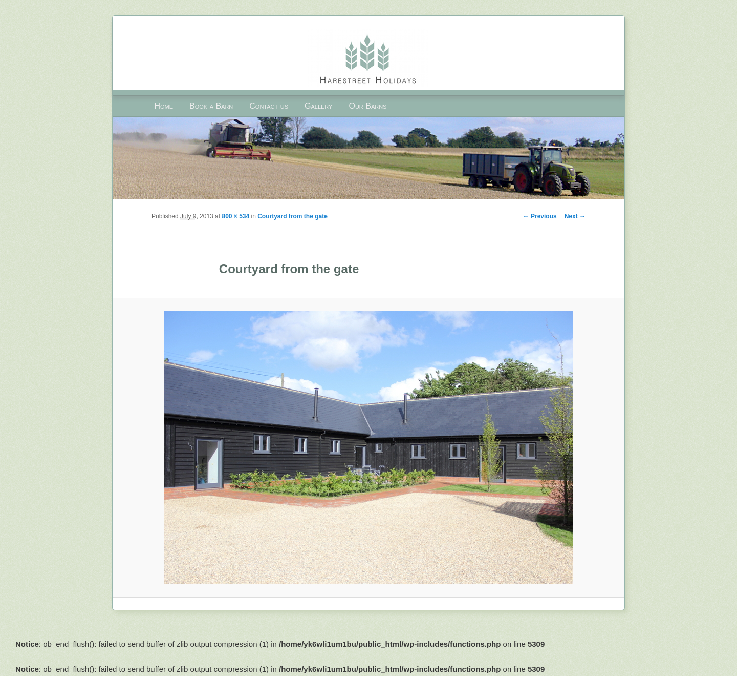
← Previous (540, 216)
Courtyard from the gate (292, 216)
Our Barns (367, 105)
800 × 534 (235, 216)
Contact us (268, 105)
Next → (575, 216)
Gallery (318, 105)
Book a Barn (211, 105)
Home (163, 105)
